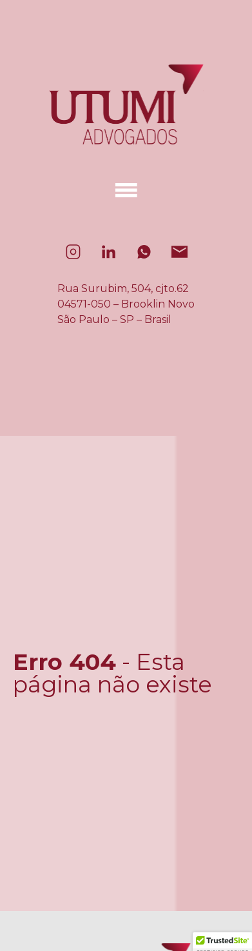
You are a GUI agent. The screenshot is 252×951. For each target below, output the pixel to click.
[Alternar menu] (126, 190)
